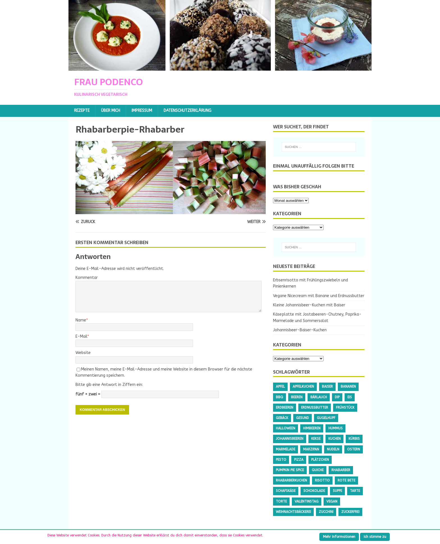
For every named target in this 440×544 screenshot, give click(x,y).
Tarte (355, 491)
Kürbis (354, 439)
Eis (349, 397)
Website (83, 352)
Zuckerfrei (350, 512)
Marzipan (311, 449)
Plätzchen (320, 460)
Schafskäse (285, 491)
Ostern (353, 449)
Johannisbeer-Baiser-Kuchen (300, 330)
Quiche (318, 470)
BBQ (279, 397)
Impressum (142, 110)
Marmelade (285, 449)
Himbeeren (311, 428)
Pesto (281, 460)
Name (80, 320)
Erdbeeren (284, 407)
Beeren (296, 397)
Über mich (110, 110)
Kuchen (334, 439)
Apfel (280, 386)
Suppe (337, 491)
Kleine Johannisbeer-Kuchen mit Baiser (309, 305)
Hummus (335, 428)
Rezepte (82, 110)
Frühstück (345, 407)
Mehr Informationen (339, 537)
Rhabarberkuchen (291, 480)
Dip (337, 397)
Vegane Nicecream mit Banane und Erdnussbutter (318, 295)
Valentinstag (306, 501)
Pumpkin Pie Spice (290, 470)
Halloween (285, 428)
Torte (281, 501)
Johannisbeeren (289, 439)
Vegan (331, 501)
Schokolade (314, 491)
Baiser (327, 386)
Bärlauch (318, 397)
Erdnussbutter (314, 407)
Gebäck (282, 418)
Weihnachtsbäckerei (293, 512)
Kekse (315, 439)
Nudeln (333, 449)
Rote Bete (346, 480)
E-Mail (81, 336)
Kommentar (86, 277)
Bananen (348, 386)
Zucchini (326, 512)
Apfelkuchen (303, 386)
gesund (302, 418)
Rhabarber (340, 470)
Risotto (322, 480)
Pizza (298, 460)
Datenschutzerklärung (187, 110)
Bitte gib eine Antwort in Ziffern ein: (109, 384)
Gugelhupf (326, 418)
